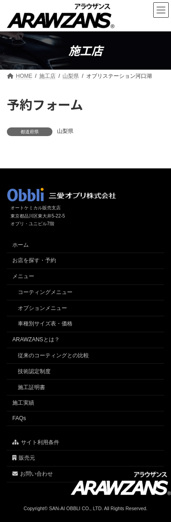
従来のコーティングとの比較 (53, 355)
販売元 (23, 458)
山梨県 (65, 131)
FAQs (19, 418)
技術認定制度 (34, 371)
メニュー (23, 276)
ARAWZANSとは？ (36, 339)
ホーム (20, 245)
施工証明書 (31, 387)
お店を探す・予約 (34, 260)
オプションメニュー (42, 308)
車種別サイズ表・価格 (45, 323)
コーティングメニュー (45, 292)
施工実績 (23, 403)
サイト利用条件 (35, 442)
